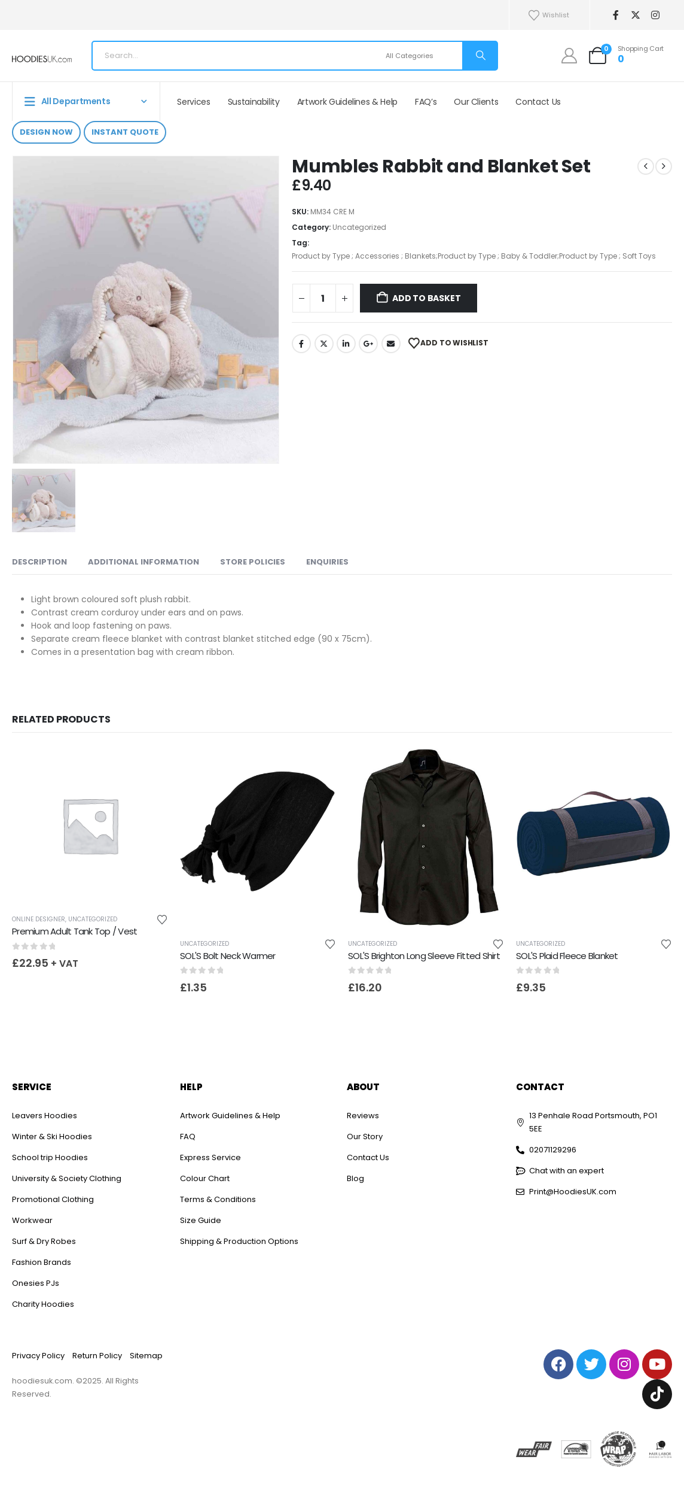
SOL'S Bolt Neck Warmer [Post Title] (228, 955)
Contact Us (538, 102)
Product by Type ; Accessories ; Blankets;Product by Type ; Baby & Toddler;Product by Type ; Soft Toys (474, 256)
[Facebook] (615, 15)
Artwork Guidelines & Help (347, 102)
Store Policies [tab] (252, 562)
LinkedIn (346, 343)
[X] (635, 15)
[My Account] (569, 55)
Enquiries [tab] (327, 562)
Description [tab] (39, 562)
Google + (368, 343)
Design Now (46, 132)
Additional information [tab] (143, 562)
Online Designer (38, 919)
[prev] (645, 166)
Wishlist (548, 15)
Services (193, 102)
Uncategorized (359, 227)
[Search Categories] (422, 55)
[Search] (479, 55)
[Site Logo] (42, 59)
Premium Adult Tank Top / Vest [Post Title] (74, 931)
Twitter (324, 343)
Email (391, 343)
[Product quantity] (323, 298)
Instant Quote (124, 132)
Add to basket (426, 298)
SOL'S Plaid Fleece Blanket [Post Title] (567, 955)
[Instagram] (655, 15)
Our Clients (476, 102)
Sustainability (254, 102)
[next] (663, 166)
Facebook (301, 343)
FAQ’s (425, 102)
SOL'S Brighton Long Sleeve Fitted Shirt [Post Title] (424, 955)
